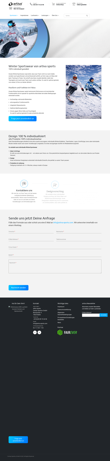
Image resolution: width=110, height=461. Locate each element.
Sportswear (13, 15)
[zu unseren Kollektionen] (58, 4)
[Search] (87, 15)
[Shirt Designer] (79, 4)
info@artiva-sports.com (63, 222)
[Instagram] (39, 332)
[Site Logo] (15, 4)
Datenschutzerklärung (64, 309)
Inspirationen (24, 15)
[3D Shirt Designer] (16, 8)
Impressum (61, 306)
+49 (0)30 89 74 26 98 (40, 319)
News (59, 322)
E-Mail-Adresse (87, 312)
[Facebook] (35, 332)
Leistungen (44, 15)
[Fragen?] (37, 4)
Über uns (54, 15)
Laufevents (34, 15)
